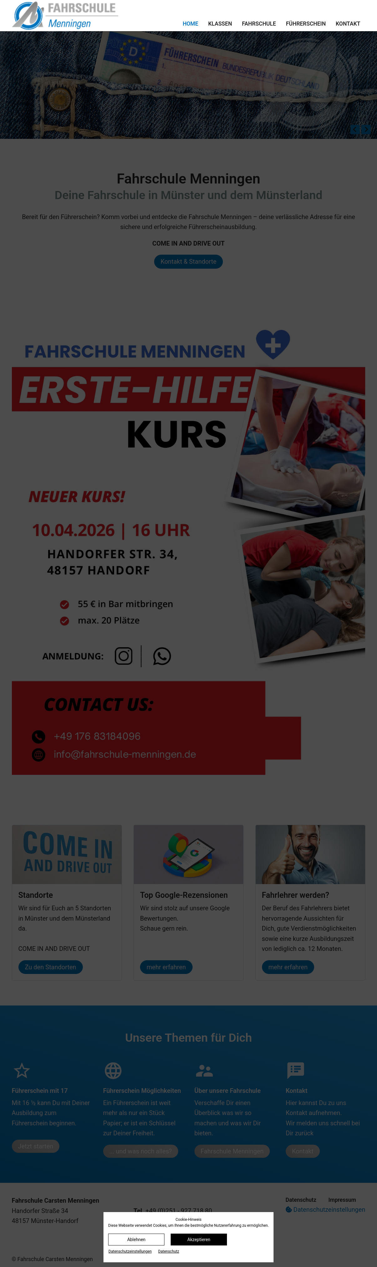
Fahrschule (259, 24)
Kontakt (348, 24)
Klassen (220, 24)
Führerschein (306, 24)
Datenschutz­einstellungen (130, 1251)
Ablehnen (136, 1239)
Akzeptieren (198, 1239)
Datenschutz (168, 1251)
